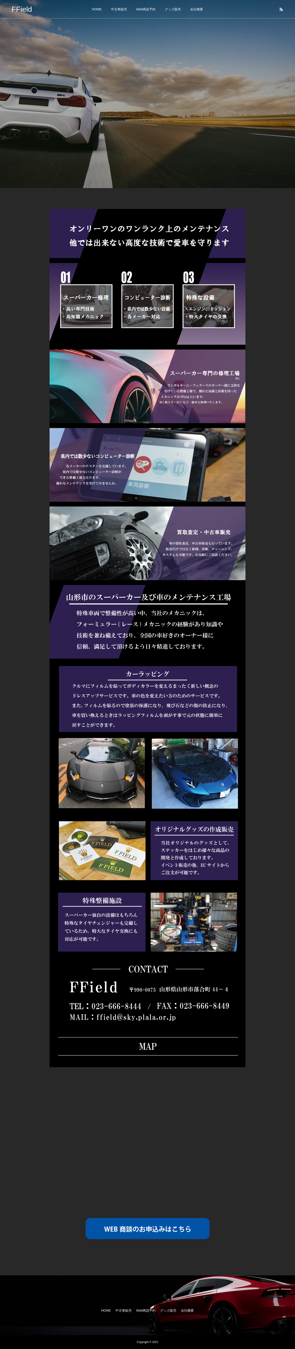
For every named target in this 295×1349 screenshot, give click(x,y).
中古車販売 (119, 9)
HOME (97, 9)
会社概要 (196, 9)
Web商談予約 (146, 9)
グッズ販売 (173, 9)
